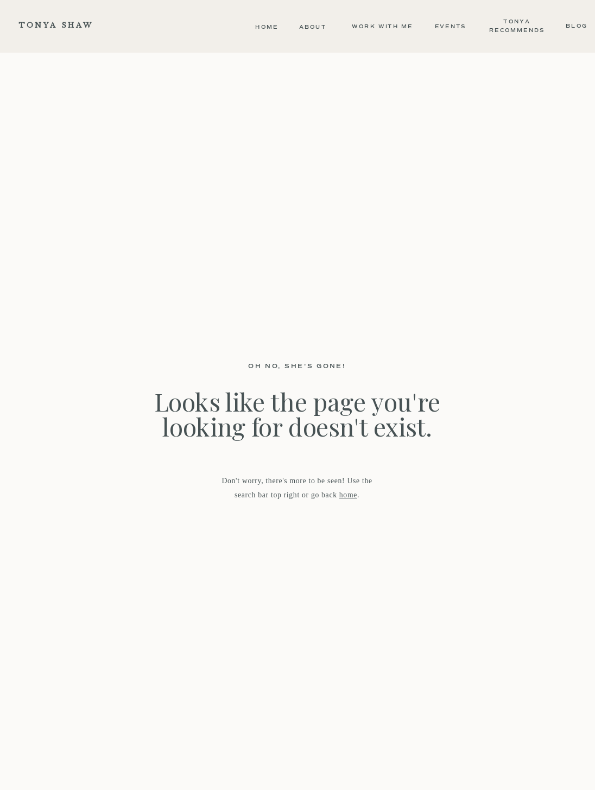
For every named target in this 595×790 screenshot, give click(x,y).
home (348, 494)
